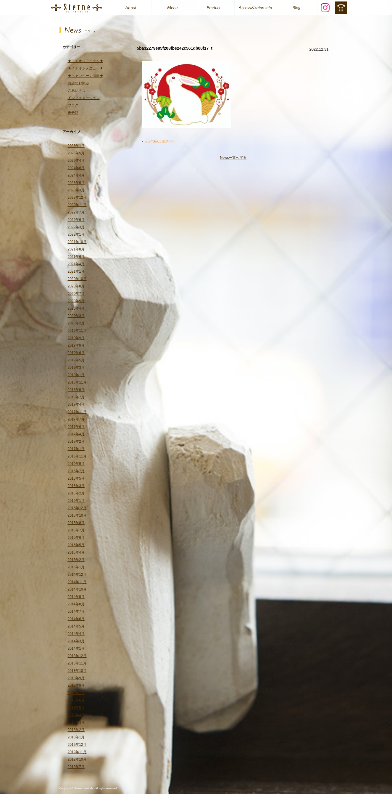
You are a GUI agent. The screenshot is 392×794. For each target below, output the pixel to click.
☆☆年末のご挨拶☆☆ (159, 141)
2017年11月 (77, 412)
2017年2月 (76, 441)
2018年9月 (76, 390)
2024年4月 (76, 175)
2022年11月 (77, 205)
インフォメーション (84, 98)
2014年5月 (76, 626)
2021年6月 (76, 257)
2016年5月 (76, 478)
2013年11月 (77, 663)
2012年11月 (77, 752)
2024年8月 (76, 168)
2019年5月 (76, 360)
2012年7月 (76, 767)
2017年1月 (76, 449)
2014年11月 (77, 582)
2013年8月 (76, 685)
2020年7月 (76, 294)
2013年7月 (76, 693)
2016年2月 (76, 493)
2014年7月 (76, 611)
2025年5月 (76, 153)
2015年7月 (76, 530)
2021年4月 (76, 264)
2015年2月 (76, 560)
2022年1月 (76, 234)
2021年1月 (76, 271)
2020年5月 (76, 301)
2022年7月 (76, 212)
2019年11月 (77, 331)
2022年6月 (76, 220)
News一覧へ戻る (233, 158)
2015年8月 (76, 523)
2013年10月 (77, 671)
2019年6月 (76, 353)
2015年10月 (77, 515)
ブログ (73, 105)
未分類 (73, 113)
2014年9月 (76, 597)
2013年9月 (76, 678)
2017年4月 (76, 434)
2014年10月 (77, 589)
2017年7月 (76, 419)
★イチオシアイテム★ (85, 61)
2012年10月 (77, 759)
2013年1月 (76, 737)
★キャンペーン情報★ (85, 76)
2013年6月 (76, 700)
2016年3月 (76, 486)
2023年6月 (76, 183)
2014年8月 (76, 604)
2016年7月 (76, 471)
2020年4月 (76, 308)
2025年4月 (76, 161)
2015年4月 (76, 552)
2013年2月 (76, 730)
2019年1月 (76, 375)
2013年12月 (77, 656)
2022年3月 (76, 227)
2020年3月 (76, 316)
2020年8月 (76, 286)
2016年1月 (76, 501)
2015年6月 (76, 538)
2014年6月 (76, 619)
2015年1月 (76, 567)
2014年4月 (76, 634)
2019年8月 (76, 345)
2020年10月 (77, 279)
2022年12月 (77, 197)
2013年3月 (76, 722)
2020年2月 (76, 323)
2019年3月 (76, 368)
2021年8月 (76, 249)
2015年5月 (76, 545)
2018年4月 (76, 404)
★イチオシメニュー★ (85, 68)
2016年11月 (77, 456)
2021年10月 (77, 242)
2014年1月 (76, 648)
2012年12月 (77, 745)
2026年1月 (76, 146)
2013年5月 (76, 708)
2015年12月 (77, 508)
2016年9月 (76, 464)
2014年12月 (77, 575)
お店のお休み (78, 83)
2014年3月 (76, 641)
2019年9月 (76, 338)
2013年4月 (76, 715)
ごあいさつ (77, 90)
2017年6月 (76, 427)
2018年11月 (77, 382)
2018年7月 (76, 397)
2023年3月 (76, 190)
